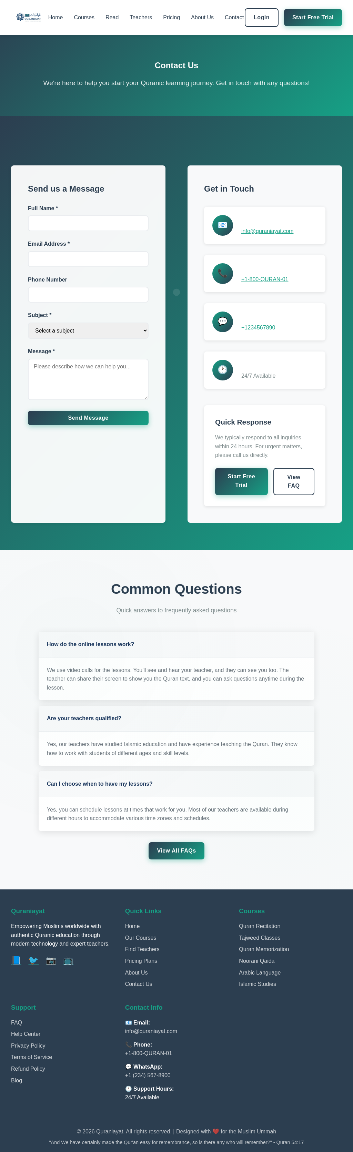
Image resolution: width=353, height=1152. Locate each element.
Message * (41, 351)
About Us (202, 17)
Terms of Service (31, 1057)
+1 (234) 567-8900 (148, 1075)
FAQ (16, 1023)
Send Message (88, 418)
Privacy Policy (28, 1046)
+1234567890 (258, 327)
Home (55, 17)
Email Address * (49, 244)
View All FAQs (176, 851)
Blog (16, 1080)
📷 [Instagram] (51, 960)
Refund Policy (28, 1069)
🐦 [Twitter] (33, 960)
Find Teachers (142, 949)
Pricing (171, 17)
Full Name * (43, 208)
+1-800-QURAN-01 (265, 279)
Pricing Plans (141, 961)
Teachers (141, 17)
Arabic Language (260, 973)
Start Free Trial (313, 17)
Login (262, 17)
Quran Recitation (259, 926)
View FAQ (293, 481)
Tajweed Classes (259, 938)
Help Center (25, 1034)
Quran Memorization (264, 949)
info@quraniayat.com (267, 231)
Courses (84, 17)
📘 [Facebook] (16, 960)
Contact (234, 17)
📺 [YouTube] (68, 960)
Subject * (39, 315)
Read (112, 17)
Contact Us (138, 984)
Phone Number (47, 280)
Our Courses (141, 938)
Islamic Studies (257, 984)
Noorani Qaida (256, 961)
